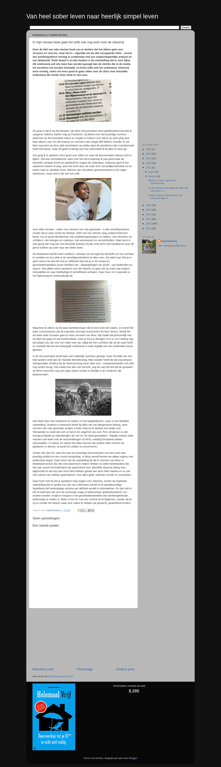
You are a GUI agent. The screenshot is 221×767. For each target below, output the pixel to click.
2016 (149, 223)
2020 (149, 205)
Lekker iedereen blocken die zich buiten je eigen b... (165, 196)
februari (153, 176)
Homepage (85, 669)
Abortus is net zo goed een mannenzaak (162, 181)
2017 (149, 219)
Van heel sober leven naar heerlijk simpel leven (92, 16)
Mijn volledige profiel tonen (172, 245)
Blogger (133, 758)
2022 (149, 163)
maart (152, 171)
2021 (149, 167)
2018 (149, 214)
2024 (149, 153)
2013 (149, 228)
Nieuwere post (43, 669)
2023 (149, 158)
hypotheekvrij (169, 241)
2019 (149, 209)
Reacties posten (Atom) (61, 676)
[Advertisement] (83, 637)
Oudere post (125, 669)
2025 (149, 149)
